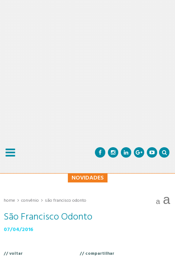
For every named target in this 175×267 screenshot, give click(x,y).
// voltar (13, 253)
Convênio (30, 200)
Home (9, 200)
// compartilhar (97, 253)
